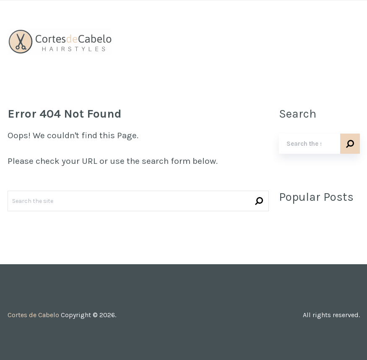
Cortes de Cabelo (33, 315)
